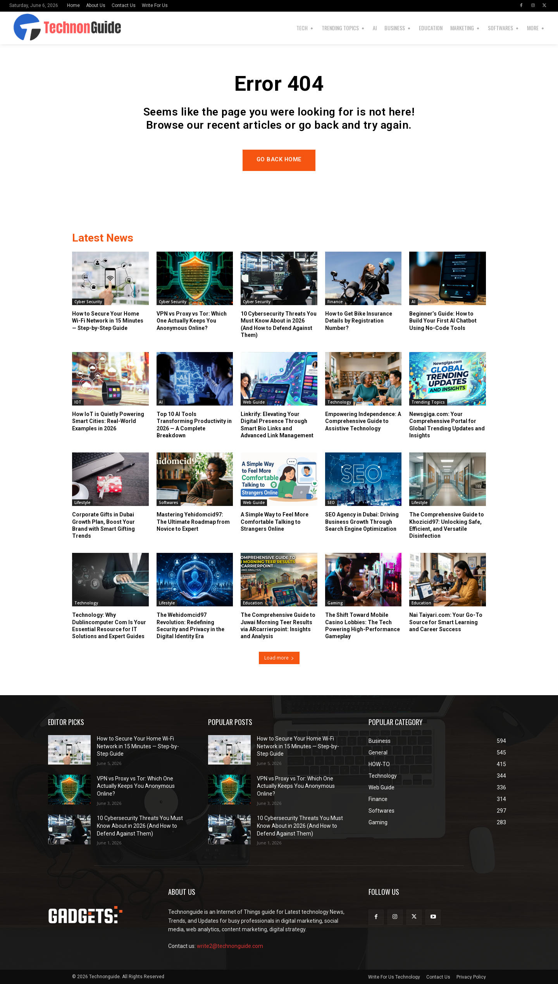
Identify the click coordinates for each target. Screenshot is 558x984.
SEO (331, 503)
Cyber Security (88, 302)
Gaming (335, 603)
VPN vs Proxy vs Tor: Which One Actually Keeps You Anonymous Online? (192, 321)
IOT (77, 402)
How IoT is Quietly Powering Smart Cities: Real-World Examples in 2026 (108, 421)
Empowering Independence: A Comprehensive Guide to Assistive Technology (363, 421)
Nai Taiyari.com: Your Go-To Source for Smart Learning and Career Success (445, 622)
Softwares (168, 503)
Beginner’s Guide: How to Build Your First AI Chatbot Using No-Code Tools (443, 321)
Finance (335, 302)
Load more (279, 657)
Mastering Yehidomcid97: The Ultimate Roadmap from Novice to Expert (193, 522)
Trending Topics (428, 402)
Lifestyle (82, 503)
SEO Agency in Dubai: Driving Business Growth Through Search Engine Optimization (362, 522)
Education (253, 603)
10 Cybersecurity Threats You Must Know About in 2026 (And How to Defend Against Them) (140, 826)
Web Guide (254, 402)
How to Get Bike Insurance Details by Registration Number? (358, 321)
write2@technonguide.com (230, 946)
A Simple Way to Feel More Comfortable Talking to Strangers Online (274, 522)
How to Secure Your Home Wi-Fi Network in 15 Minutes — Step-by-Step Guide (107, 321)
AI (413, 302)
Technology (339, 402)
